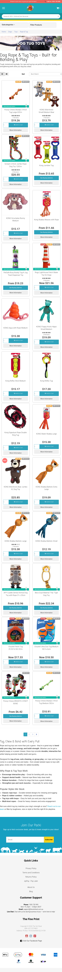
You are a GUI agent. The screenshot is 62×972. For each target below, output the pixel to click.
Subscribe (49, 840)
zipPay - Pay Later (31, 881)
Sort (23, 74)
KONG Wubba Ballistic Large (16, 541)
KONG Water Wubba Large (46, 434)
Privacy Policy (31, 868)
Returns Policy (30, 877)
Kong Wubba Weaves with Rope (46, 220)
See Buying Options (46, 178)
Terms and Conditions (30, 873)
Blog (31, 891)
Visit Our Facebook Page (31, 941)
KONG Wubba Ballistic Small (46, 541)
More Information (16, 130)
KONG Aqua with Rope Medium (15, 328)
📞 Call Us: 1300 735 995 (52, 1)
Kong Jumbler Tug (46, 165)
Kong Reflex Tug (46, 381)
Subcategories (8, 25)
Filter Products (36, 25)
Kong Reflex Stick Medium (15, 381)
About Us (30, 887)
